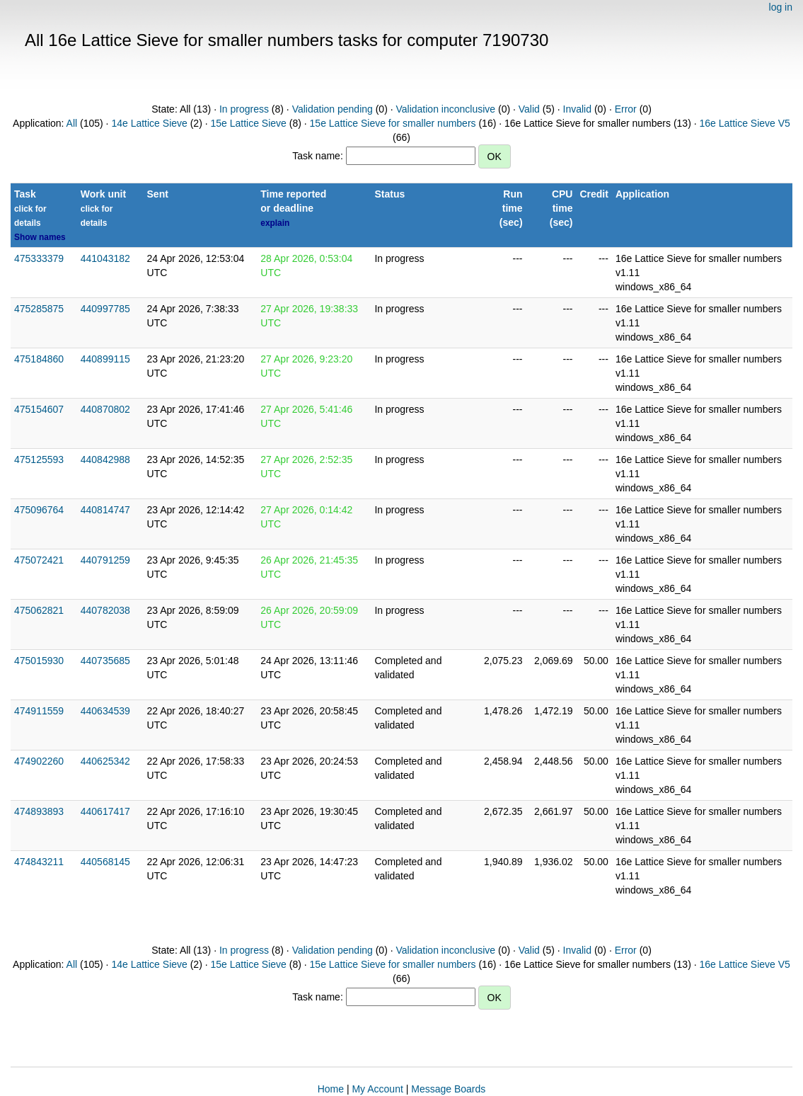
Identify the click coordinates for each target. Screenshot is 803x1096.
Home (331, 1089)
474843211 (39, 861)
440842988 (105, 459)
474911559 (39, 711)
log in (780, 7)
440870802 (105, 409)
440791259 (105, 560)
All (72, 123)
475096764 (39, 509)
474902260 (39, 761)
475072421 (39, 560)
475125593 (39, 459)
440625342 (105, 761)
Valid (529, 109)
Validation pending (332, 109)
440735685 (105, 660)
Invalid (577, 109)
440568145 (105, 861)
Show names (40, 237)
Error (626, 109)
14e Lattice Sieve (149, 123)
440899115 (105, 359)
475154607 (39, 409)
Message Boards (448, 1089)
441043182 (105, 258)
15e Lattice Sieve (248, 123)
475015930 (39, 660)
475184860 (39, 359)
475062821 (39, 610)
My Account (377, 1089)
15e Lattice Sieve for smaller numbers (393, 123)
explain (274, 223)
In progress (244, 109)
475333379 (39, 258)
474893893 (39, 811)
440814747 (105, 509)
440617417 (105, 811)
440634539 (105, 711)
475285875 (39, 308)
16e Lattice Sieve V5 (744, 123)
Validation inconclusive (445, 109)
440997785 (105, 308)
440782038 (105, 610)
